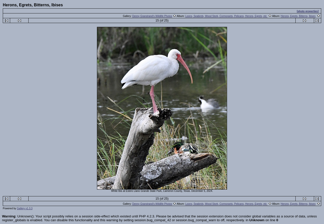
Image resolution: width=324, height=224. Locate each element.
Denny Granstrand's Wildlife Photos (152, 16)
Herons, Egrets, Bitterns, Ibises (298, 16)
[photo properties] (308, 11)
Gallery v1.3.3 (25, 208)
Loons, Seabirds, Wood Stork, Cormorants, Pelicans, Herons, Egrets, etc (226, 16)
